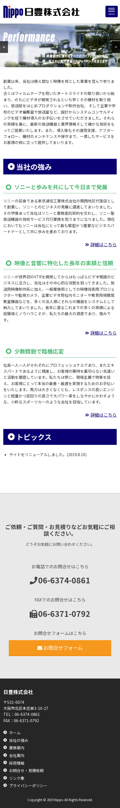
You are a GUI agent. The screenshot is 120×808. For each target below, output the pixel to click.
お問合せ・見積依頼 (26, 770)
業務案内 (16, 747)
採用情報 (16, 763)
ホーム (15, 732)
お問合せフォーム (60, 647)
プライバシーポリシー (28, 785)
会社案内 (16, 755)
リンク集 (16, 778)
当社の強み (18, 740)
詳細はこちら (103, 244)
